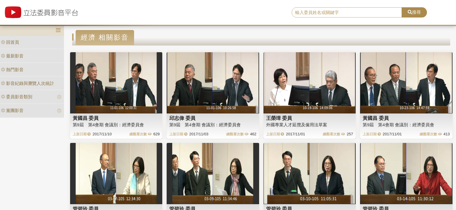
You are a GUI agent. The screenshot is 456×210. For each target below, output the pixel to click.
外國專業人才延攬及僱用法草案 (296, 124)
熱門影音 (12, 69)
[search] (347, 12)
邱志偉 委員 (182, 118)
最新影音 (12, 55)
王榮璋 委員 (279, 118)
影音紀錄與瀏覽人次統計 (27, 83)
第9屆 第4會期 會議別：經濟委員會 (108, 124)
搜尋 (414, 12)
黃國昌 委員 (86, 118)
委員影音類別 (16, 96)
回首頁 (10, 42)
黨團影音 (12, 110)
